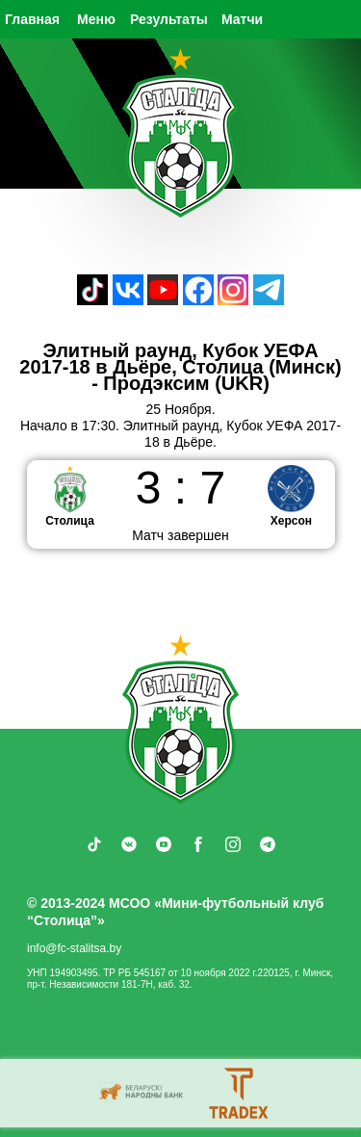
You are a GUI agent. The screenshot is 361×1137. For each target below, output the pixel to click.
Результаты (169, 19)
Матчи (242, 19)
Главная (32, 19)
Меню (96, 19)
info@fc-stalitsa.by (74, 948)
